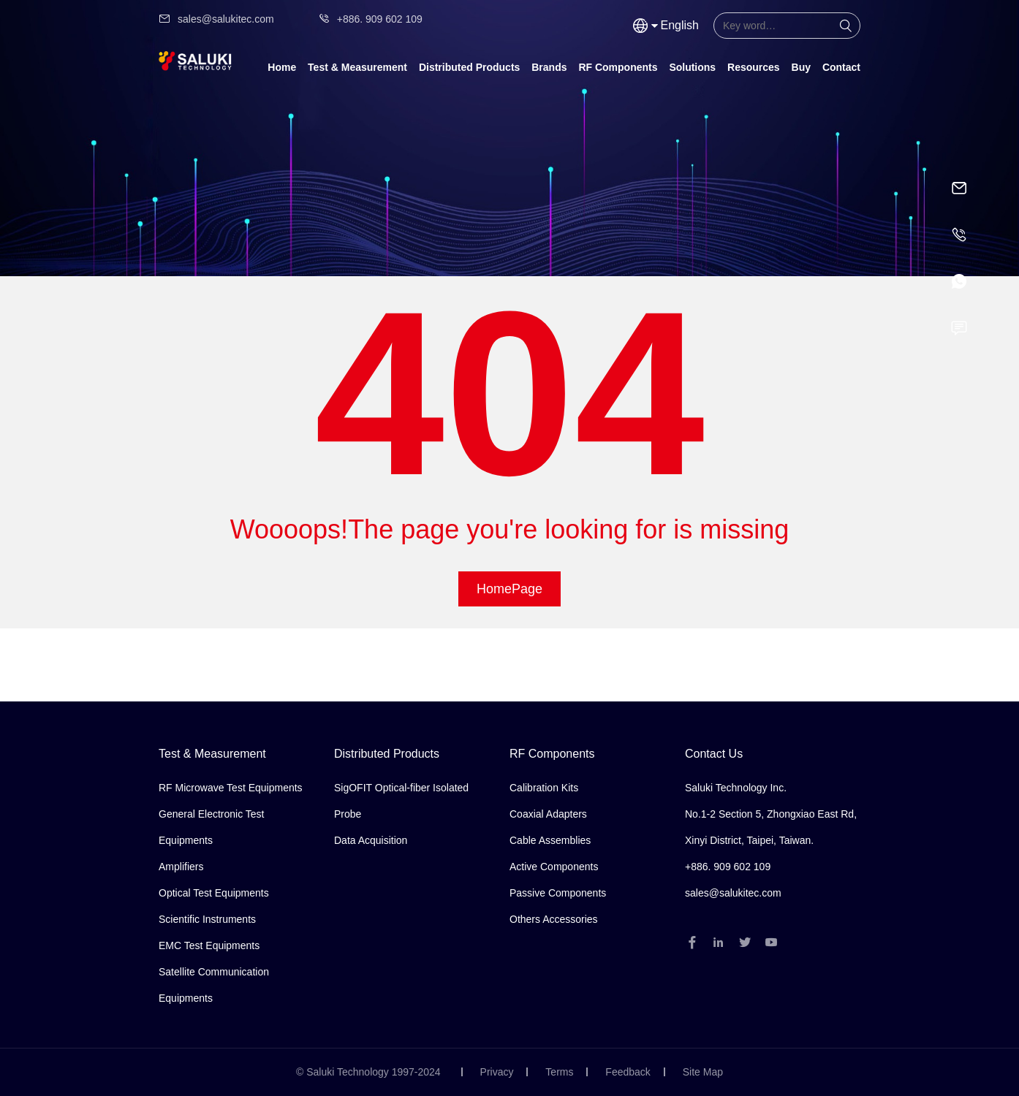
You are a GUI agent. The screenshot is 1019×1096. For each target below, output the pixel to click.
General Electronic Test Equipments (211, 827)
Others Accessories (554, 919)
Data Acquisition (370, 840)
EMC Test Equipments (209, 945)
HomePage (509, 589)
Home (282, 67)
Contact (841, 67)
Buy (801, 67)
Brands (549, 67)
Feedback (627, 1072)
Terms (559, 1072)
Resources (753, 67)
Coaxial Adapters (548, 814)
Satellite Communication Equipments (214, 985)
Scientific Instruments (207, 919)
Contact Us (714, 753)
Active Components (554, 866)
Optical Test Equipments (214, 893)
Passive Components (558, 893)
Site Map (703, 1072)
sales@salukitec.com (216, 19)
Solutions (692, 67)
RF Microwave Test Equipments (231, 788)
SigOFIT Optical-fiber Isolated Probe (401, 801)
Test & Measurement (357, 67)
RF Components (617, 67)
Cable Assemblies (550, 840)
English (680, 25)
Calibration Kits (544, 788)
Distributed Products (469, 67)
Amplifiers (181, 866)
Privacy (497, 1072)
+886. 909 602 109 (370, 19)
